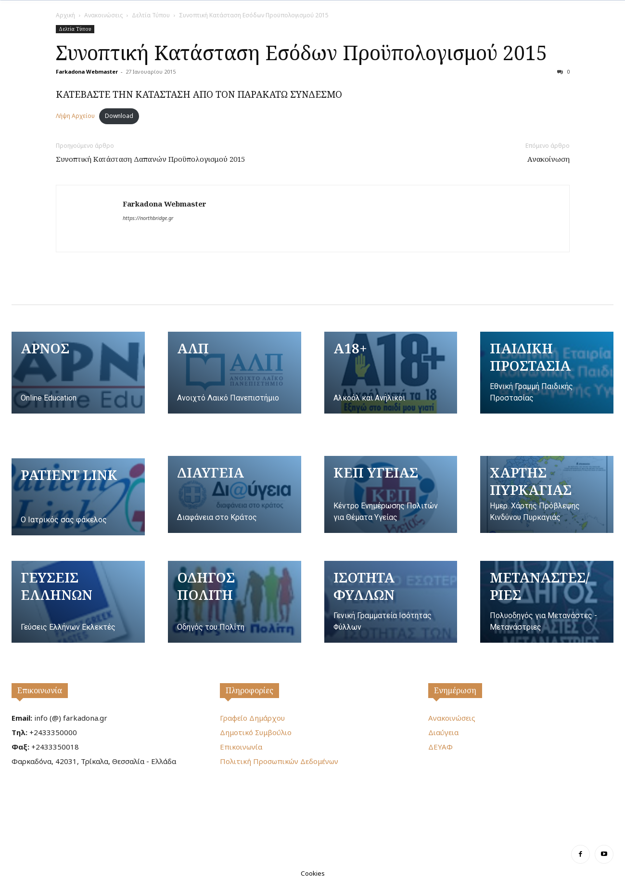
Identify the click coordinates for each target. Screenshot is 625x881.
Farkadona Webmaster (87, 71)
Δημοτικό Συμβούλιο (256, 732)
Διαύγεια (443, 732)
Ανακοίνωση (548, 159)
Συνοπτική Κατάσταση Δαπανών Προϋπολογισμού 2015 (150, 159)
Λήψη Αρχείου (75, 116)
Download (119, 116)
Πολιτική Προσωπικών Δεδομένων (279, 761)
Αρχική (65, 15)
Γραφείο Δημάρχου (252, 718)
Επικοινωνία (39, 690)
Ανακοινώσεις (103, 15)
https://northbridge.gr (148, 217)
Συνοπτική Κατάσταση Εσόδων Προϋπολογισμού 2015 (301, 52)
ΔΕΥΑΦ (440, 746)
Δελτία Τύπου (151, 15)
